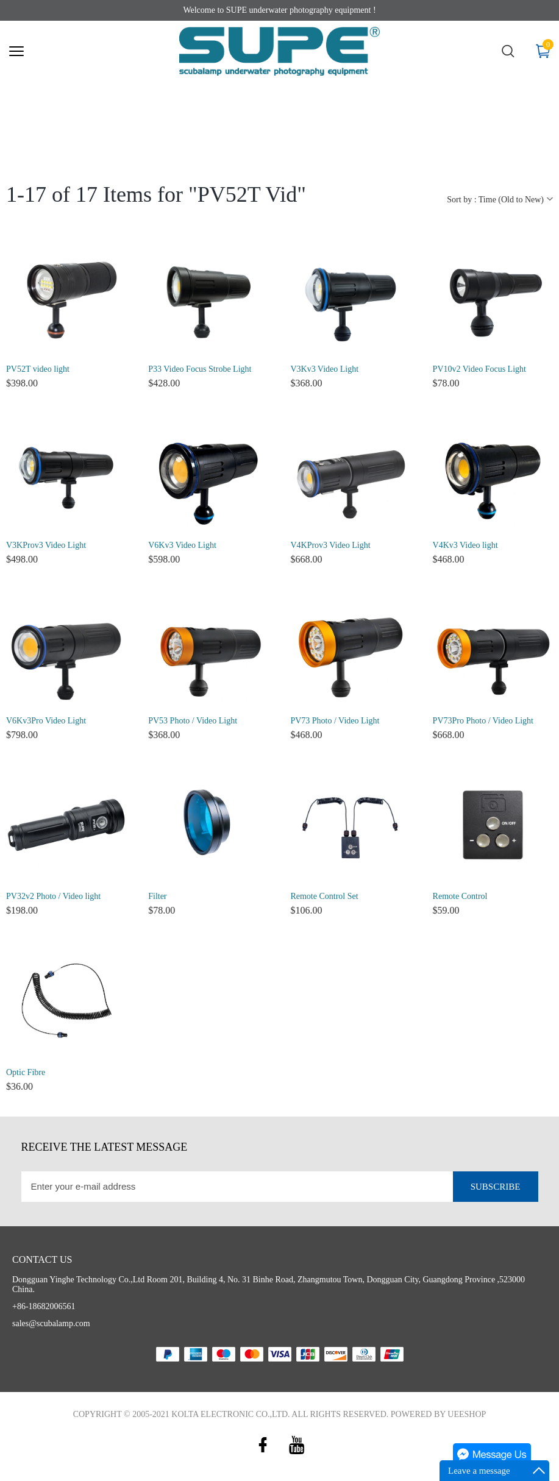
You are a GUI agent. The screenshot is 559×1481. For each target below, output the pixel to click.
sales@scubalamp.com (51, 1323)
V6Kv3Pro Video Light (46, 720)
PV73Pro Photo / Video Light (483, 720)
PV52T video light (37, 369)
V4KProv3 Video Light (330, 545)
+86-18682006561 (44, 1306)
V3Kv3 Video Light (324, 369)
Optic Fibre (25, 1072)
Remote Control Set (324, 896)
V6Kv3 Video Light (182, 545)
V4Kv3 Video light (465, 545)
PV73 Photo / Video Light (334, 720)
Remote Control (460, 896)
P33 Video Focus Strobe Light (199, 369)
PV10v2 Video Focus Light (479, 369)
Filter (157, 896)
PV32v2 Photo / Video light (53, 896)
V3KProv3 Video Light (46, 545)
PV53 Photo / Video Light (192, 720)
